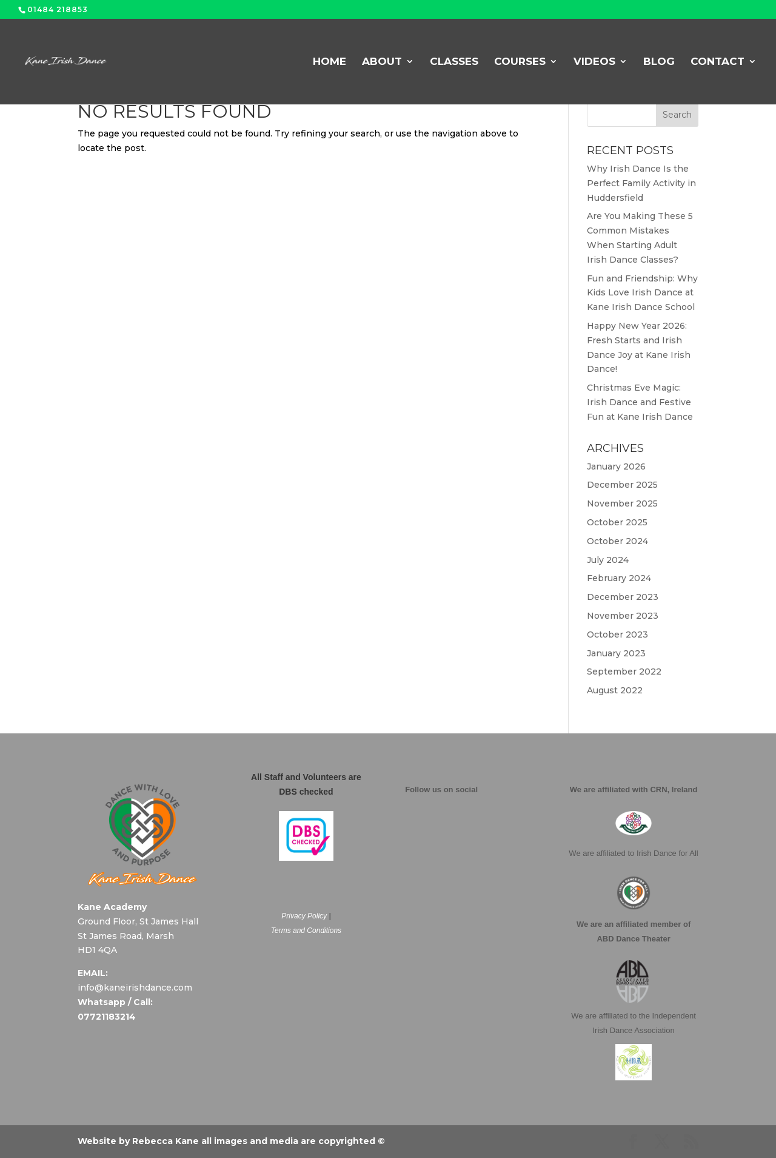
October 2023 (617, 634)
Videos (594, 62)
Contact (717, 62)
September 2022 (624, 671)
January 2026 (616, 466)
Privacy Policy (304, 916)
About (382, 62)
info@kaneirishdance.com (135, 987)
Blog (659, 62)
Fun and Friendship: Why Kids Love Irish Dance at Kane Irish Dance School (642, 293)
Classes (454, 62)
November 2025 (622, 503)
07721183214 (107, 1016)
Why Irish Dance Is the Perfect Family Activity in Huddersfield (641, 183)
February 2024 (619, 578)
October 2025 (617, 522)
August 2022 (615, 690)
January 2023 (616, 653)
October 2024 (617, 541)
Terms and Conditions (306, 930)
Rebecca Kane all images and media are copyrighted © (258, 1141)
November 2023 (622, 615)
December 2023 (622, 596)
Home (329, 62)
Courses (520, 62)
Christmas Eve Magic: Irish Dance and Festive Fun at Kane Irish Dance (640, 402)
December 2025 (622, 484)
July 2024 (608, 559)
